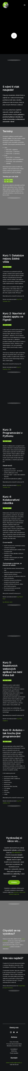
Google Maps (21, 985)
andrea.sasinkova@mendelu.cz (14, 1062)
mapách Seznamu (8, 987)
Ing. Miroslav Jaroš (8, 602)
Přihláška (14, 882)
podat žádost (6, 946)
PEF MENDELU (17, 852)
